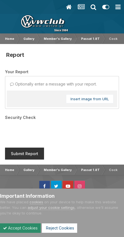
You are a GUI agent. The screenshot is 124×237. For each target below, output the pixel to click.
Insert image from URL (89, 99)
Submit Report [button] (24, 153)
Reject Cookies (59, 228)
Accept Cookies (20, 228)
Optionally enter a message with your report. (53, 84)
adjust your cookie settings (51, 207)
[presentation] (47, 132)
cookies (36, 202)
